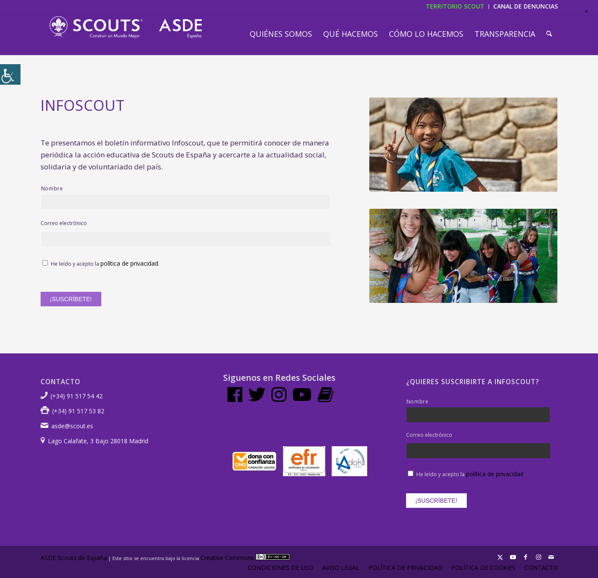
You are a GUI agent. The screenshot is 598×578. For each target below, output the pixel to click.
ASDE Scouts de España (74, 558)
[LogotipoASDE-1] (125, 27)
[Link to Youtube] (513, 557)
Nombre (52, 188)
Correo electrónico (64, 223)
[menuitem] (281, 33)
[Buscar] (549, 33)
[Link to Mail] (551, 557)
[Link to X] (500, 557)
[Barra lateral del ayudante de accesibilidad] (10, 74)
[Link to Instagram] (538, 557)
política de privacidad (129, 263)
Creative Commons (245, 558)
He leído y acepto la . (105, 263)
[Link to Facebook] (525, 557)
